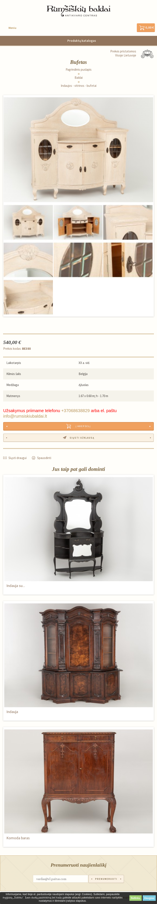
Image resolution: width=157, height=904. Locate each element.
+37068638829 (75, 410)
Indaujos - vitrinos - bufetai (78, 86)
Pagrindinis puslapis (79, 70)
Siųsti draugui (17, 458)
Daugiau (149, 898)
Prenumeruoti (106, 878)
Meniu (12, 27)
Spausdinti (44, 458)
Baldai (79, 78)
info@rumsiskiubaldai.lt (25, 416)
